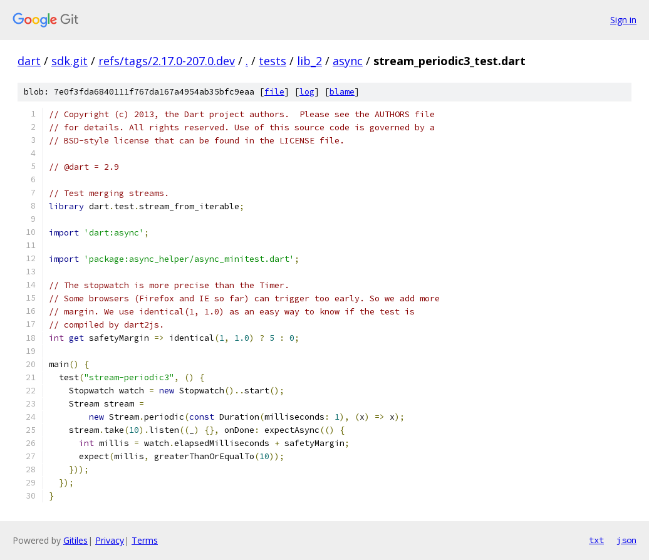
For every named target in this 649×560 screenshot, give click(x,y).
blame (342, 91)
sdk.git (69, 60)
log (306, 91)
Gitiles (75, 540)
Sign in (623, 20)
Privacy (109, 540)
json (626, 540)
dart (29, 60)
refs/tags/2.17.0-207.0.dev (166, 60)
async (348, 60)
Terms (145, 540)
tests (272, 60)
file (274, 91)
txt (596, 540)
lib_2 (309, 60)
